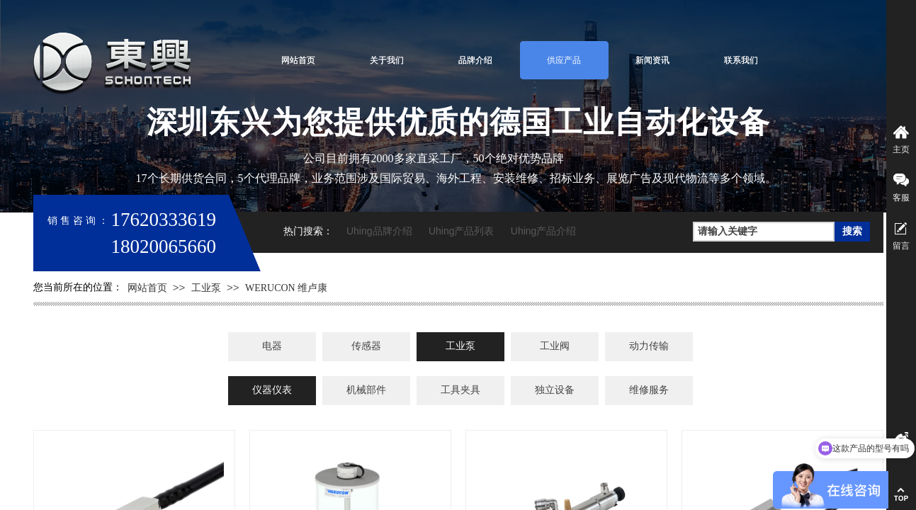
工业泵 (206, 288)
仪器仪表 (272, 390)
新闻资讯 (652, 60)
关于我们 (387, 60)
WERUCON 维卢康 (286, 288)
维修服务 (649, 390)
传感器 (366, 346)
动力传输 (649, 346)
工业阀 (555, 346)
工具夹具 (460, 390)
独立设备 (555, 390)
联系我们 (741, 60)
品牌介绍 (475, 60)
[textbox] (764, 232)
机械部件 (366, 390)
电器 (272, 346)
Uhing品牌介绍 (379, 231)
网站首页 (298, 60)
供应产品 (564, 60)
